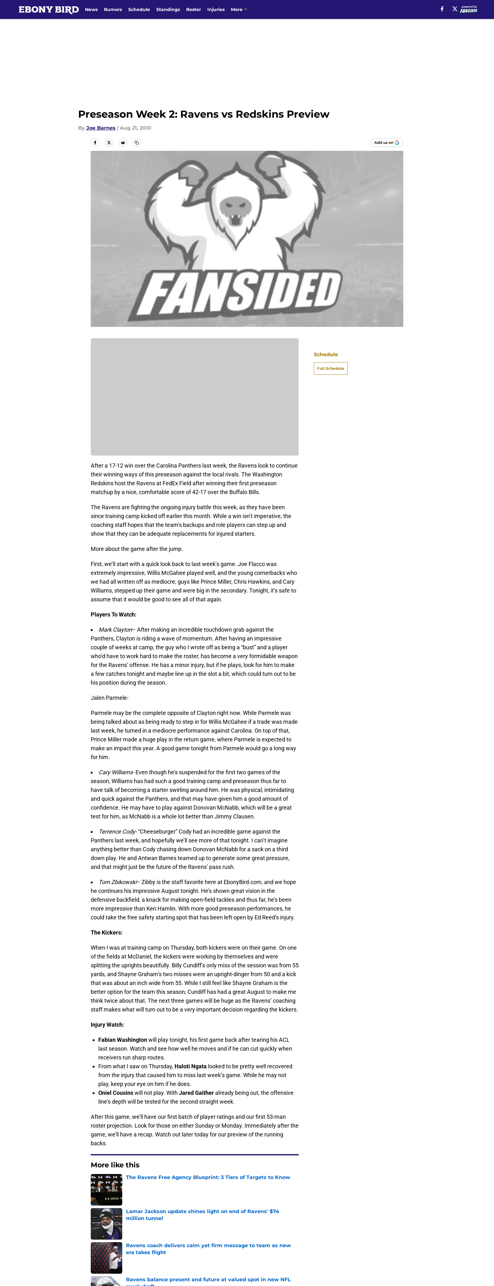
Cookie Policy (386, 1240)
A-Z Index (255, 1251)
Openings (170, 1228)
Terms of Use (319, 1240)
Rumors (113, 9)
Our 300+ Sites (320, 1228)
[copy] (136, 142)
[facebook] (442, 8)
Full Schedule (330, 368)
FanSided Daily (110, 1240)
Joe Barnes (101, 128)
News (91, 9)
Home (98, 1184)
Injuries (216, 9)
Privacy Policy (260, 1240)
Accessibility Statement (187, 1251)
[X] (454, 8)
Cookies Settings (323, 1251)
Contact (252, 1228)
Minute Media (57, 1268)
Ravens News (126, 1184)
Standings (168, 9)
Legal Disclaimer (112, 1251)
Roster (193, 9)
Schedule (139, 9)
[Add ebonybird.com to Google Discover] (386, 142)
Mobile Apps (385, 1228)
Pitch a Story (174, 1240)
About (98, 1228)
